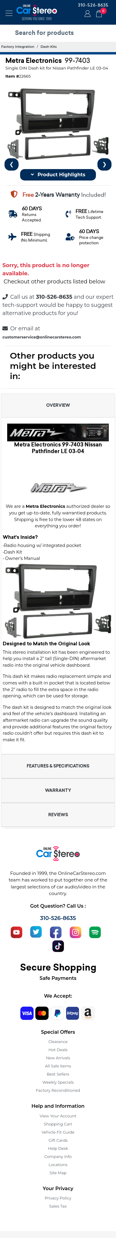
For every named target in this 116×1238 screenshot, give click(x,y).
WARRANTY (58, 790)
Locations (58, 1164)
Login (86, 14)
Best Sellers (58, 1074)
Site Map (58, 1172)
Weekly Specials (58, 1082)
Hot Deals (58, 1049)
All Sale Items (58, 1066)
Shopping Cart (58, 1124)
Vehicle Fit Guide (58, 1132)
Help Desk (58, 1148)
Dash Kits (48, 47)
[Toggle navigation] (8, 13)
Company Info (58, 1156)
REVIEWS (58, 814)
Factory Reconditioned (58, 1090)
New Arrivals (58, 1057)
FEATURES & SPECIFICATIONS (58, 766)
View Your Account (58, 1115)
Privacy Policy (58, 1198)
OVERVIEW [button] (58, 405)
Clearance (57, 1041)
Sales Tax (58, 1206)
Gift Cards (58, 1140)
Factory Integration (17, 47)
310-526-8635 (93, 5)
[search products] (59, 32)
